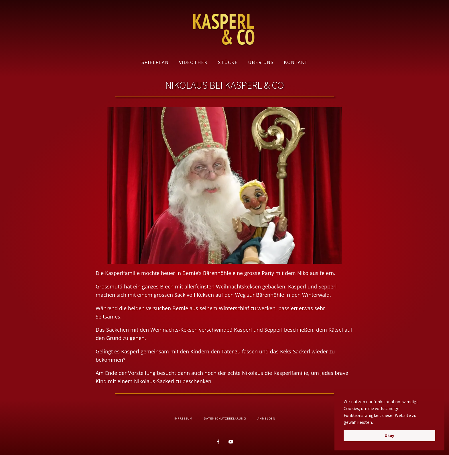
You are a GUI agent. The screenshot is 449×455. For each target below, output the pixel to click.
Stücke (228, 62)
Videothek (193, 62)
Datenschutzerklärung (225, 418)
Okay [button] (389, 435)
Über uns (260, 62)
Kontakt (296, 62)
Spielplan (155, 62)
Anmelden (266, 418)
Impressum (183, 418)
